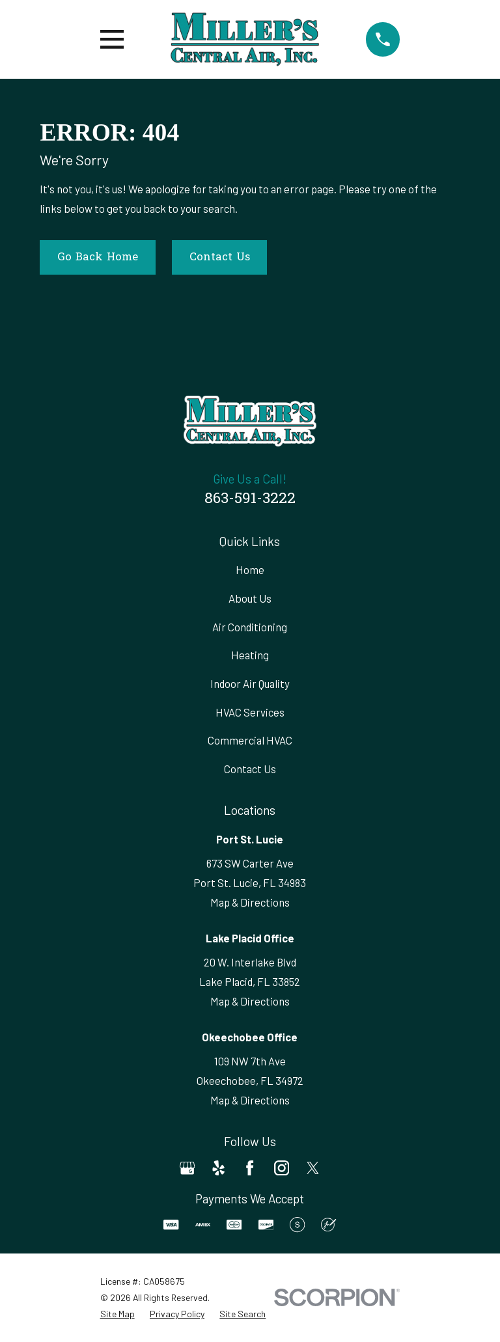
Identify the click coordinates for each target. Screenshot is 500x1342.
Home (250, 569)
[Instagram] (281, 1167)
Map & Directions (250, 902)
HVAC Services (250, 712)
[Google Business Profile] (187, 1167)
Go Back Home (97, 258)
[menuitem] (117, 1314)
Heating (250, 654)
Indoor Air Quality (250, 683)
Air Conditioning (249, 626)
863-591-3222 (250, 499)
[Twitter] (312, 1167)
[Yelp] (218, 1167)
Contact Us (219, 258)
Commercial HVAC (250, 739)
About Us (250, 598)
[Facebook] (249, 1167)
